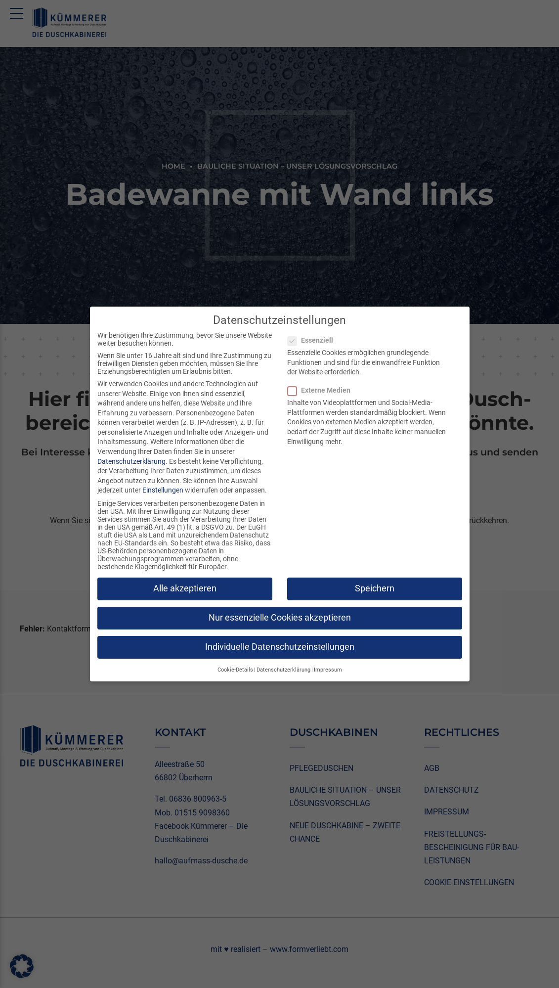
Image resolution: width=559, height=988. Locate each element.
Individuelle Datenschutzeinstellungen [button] (279, 647)
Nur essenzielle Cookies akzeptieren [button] (280, 618)
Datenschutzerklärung (131, 461)
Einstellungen (162, 490)
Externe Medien (322, 390)
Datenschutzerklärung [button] (283, 670)
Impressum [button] (328, 670)
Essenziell (313, 340)
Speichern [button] (374, 588)
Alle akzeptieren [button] (184, 588)
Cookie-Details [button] (235, 670)
